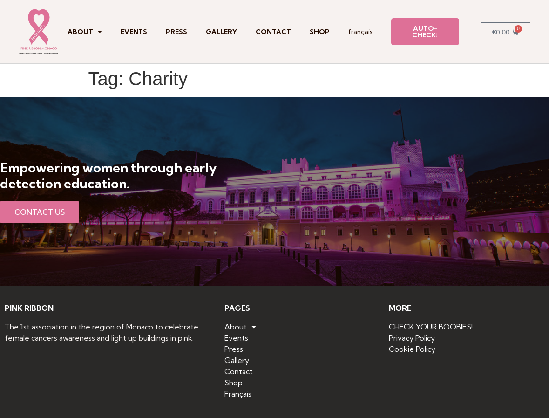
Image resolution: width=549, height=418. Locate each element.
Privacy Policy (412, 338)
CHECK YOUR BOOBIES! (431, 326)
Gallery (221, 31)
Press (176, 31)
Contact (273, 31)
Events (134, 31)
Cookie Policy (412, 349)
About (85, 32)
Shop (320, 31)
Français (360, 31)
